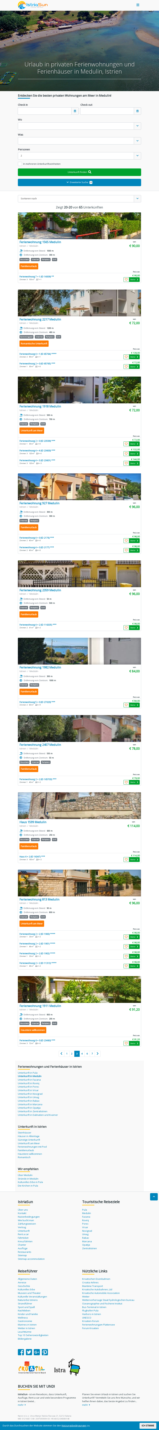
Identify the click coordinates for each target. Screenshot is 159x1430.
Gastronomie (25, 1321)
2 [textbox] (21, 155)
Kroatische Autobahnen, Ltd (97, 1289)
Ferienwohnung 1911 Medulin (40, 1006)
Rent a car (23, 1234)
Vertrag (22, 1227)
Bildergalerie (25, 1338)
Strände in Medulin (28, 1178)
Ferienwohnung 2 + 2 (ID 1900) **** (37, 933)
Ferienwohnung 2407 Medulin (40, 745)
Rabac (85, 1237)
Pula (84, 1209)
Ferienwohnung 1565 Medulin (40, 242)
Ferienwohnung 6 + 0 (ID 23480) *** (37, 1040)
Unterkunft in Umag (28, 1097)
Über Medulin (25, 1175)
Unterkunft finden (79, 172)
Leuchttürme (24, 1331)
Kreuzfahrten (25, 1241)
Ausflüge (23, 1248)
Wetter (86, 1296)
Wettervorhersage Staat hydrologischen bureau (108, 1300)
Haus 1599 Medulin (32, 822)
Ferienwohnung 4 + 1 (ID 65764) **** (37, 353)
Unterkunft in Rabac (28, 1100)
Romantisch (24, 1157)
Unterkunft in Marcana (30, 1104)
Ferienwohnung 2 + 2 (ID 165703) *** (37, 779)
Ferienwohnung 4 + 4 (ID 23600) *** (37, 450)
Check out (86, 104)
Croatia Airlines (90, 1282)
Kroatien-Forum (90, 1321)
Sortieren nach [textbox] (29, 198)
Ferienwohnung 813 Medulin (39, 899)
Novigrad (87, 1230)
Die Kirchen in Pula (28, 1185)
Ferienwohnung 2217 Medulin (40, 319)
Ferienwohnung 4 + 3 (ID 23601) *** (37, 460)
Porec (85, 1223)
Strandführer (25, 1303)
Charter (22, 1244)
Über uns (23, 1209)
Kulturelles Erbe (26, 1289)
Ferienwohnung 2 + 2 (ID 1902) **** (37, 953)
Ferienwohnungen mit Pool (32, 1146)
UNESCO (86, 1317)
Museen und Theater (29, 1293)
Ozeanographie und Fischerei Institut (102, 1303)
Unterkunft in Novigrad (30, 1093)
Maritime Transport (92, 1286)
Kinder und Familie (28, 1314)
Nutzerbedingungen (29, 1216)
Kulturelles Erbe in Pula (30, 1182)
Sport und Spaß (26, 1307)
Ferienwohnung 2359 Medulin (40, 590)
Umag (85, 1234)
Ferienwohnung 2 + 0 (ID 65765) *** (37, 363)
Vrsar (85, 1227)
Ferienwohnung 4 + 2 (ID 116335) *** (37, 624)
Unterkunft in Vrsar (28, 1090)
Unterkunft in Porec (28, 1086)
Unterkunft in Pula (28, 1072)
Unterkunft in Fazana (29, 1079)
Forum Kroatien (90, 1328)
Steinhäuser (24, 1132)
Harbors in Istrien (91, 1314)
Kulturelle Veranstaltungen (32, 1296)
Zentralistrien (89, 1248)
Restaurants (24, 1252)
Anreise (22, 1282)
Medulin (86, 1213)
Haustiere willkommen (30, 1153)
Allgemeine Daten (27, 1278)
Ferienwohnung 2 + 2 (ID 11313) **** (37, 963)
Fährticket (23, 1237)
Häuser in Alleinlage (28, 1136)
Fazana (86, 1216)
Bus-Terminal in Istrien (94, 1307)
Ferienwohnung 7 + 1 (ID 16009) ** (36, 276)
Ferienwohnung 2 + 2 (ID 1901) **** (37, 943)
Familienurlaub (26, 1150)
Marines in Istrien (27, 1324)
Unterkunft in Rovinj (28, 1083)
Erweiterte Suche (79, 182)
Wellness (23, 1317)
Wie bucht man (26, 1220)
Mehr (134, 279)
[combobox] (79, 126)
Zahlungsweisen (27, 1223)
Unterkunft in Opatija (29, 1107)
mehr (22, 1404)
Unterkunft (24, 1230)
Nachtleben (24, 1310)
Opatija (86, 1244)
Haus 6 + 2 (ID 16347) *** (32, 856)
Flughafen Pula (90, 1310)
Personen (24, 149)
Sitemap (22, 1255)
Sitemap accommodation (31, 1258)
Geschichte (24, 1286)
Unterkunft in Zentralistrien (32, 1111)
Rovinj (85, 1220)
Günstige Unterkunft (29, 1139)
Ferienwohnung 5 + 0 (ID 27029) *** (37, 702)
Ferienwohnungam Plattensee (98, 1324)
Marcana (87, 1241)
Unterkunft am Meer (29, 1143)
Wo (20, 119)
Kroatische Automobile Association (101, 1293)
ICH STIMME (148, 1425)
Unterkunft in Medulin (29, 1076)
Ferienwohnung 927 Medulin (39, 503)
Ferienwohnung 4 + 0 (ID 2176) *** (36, 537)
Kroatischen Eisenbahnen (96, 1278)
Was (20, 134)
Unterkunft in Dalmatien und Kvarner (38, 1114)
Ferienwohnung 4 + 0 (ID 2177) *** (36, 547)
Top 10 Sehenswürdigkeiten (33, 1335)
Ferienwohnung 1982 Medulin (40, 667)
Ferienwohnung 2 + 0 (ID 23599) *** (37, 440)
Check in (23, 104)
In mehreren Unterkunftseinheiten (42, 163)
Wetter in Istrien (26, 1328)
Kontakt (22, 1213)
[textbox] (76, 126)
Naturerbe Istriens (28, 1300)
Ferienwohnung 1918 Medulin (40, 406)
